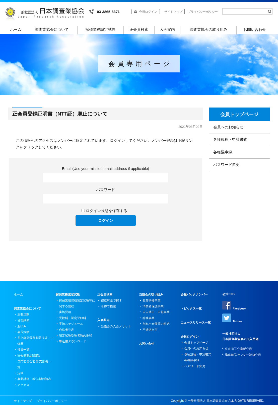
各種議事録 (222, 155)
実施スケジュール (71, 326)
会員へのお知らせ (228, 130)
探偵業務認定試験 (100, 30)
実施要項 (65, 314)
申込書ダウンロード (72, 344)
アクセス (23, 388)
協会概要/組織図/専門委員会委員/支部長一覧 (34, 364)
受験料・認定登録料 (72, 320)
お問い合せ (146, 346)
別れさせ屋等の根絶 (156, 326)
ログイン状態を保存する (106, 213)
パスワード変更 (226, 168)
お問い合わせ (254, 30)
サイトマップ (173, 12)
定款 (20, 376)
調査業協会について (52, 30)
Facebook (234, 307)
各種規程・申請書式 (230, 142)
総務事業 (149, 320)
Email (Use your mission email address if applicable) (105, 170)
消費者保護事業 (153, 308)
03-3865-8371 (104, 11)
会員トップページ (239, 116)
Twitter (232, 320)
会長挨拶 (23, 334)
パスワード (105, 191)
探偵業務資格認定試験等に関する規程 (77, 305)
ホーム (16, 30)
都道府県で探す (111, 302)
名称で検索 (108, 308)
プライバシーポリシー (203, 12)
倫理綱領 (23, 322)
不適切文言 (150, 332)
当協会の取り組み (151, 296)
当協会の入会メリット (116, 328)
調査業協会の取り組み (208, 30)
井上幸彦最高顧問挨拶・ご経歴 (35, 343)
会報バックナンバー (194, 296)
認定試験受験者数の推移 (75, 338)
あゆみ (21, 328)
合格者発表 (66, 332)
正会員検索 (138, 30)
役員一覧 (23, 352)
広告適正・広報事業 (156, 314)
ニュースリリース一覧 (196, 324)
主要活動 (23, 316)
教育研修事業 (152, 302)
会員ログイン (190, 338)
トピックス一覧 (191, 310)
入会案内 (167, 30)
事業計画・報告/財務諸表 (34, 382)
